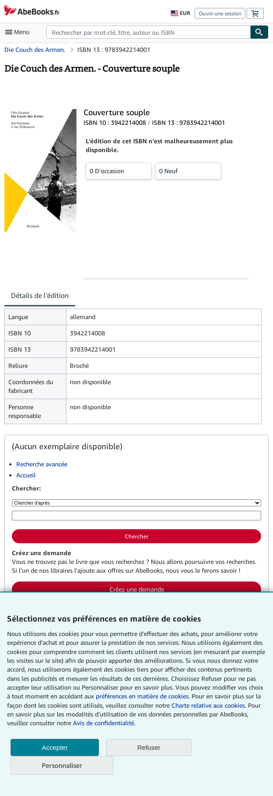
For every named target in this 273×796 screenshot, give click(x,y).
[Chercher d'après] (136, 502)
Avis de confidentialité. (104, 723)
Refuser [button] (148, 747)
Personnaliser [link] (62, 765)
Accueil (26, 475)
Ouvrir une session (220, 13)
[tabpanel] (133, 366)
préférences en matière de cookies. (143, 696)
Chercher (137, 536)
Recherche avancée (41, 464)
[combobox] (148, 32)
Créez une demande (136, 589)
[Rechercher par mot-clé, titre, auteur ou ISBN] (136, 515)
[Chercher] (259, 32)
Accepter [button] (55, 747)
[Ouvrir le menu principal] (19, 32)
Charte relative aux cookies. (209, 705)
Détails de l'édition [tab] (40, 295)
